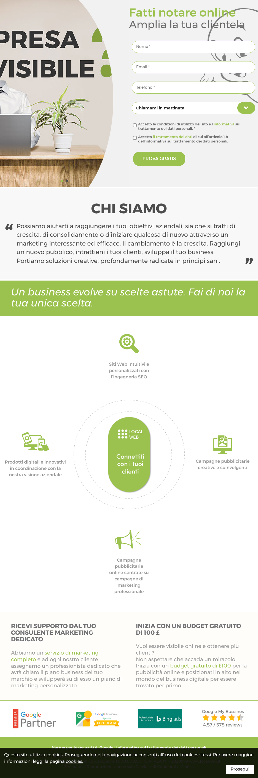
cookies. (74, 762)
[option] (64, 93)
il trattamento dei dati (173, 137)
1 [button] (61, 181)
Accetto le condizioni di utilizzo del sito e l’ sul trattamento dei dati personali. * (189, 127)
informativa (224, 124)
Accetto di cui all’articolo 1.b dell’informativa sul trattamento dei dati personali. (183, 139)
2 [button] (67, 181)
